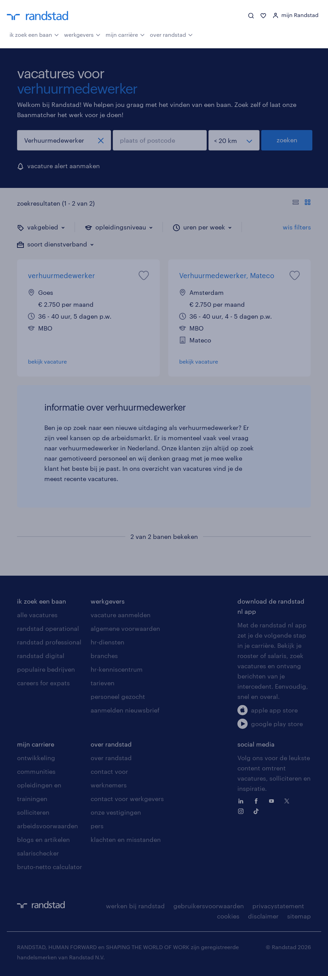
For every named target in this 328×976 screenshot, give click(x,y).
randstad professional (49, 642)
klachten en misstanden (126, 839)
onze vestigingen (116, 812)
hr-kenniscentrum (117, 669)
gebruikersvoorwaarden (208, 906)
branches (104, 655)
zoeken (287, 140)
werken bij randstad (135, 906)
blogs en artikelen (43, 839)
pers (97, 826)
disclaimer (263, 916)
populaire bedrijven (46, 669)
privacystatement (278, 906)
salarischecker (38, 853)
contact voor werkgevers (127, 798)
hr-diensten (107, 642)
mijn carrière (125, 34)
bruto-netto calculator (49, 866)
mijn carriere (35, 744)
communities (36, 771)
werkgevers (82, 34)
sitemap (299, 916)
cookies (228, 916)
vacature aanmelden (121, 615)
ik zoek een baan (34, 34)
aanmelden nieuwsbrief (125, 710)
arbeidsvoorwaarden (47, 826)
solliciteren (33, 812)
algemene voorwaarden (125, 628)
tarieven (102, 683)
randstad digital (40, 655)
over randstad (171, 34)
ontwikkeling (36, 758)
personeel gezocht (118, 696)
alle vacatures (37, 615)
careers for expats (43, 683)
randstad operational (48, 628)
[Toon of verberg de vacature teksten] (301, 203)
